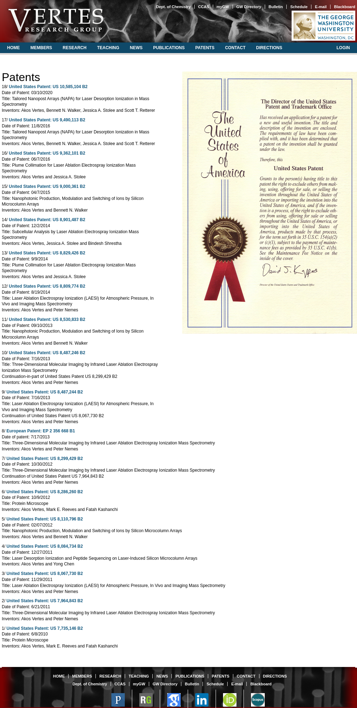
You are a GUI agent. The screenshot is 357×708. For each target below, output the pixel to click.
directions (269, 47)
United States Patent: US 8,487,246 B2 (47, 352)
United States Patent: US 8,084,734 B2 (44, 546)
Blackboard (344, 7)
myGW (223, 7)
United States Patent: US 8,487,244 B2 (44, 392)
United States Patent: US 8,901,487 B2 (47, 219)
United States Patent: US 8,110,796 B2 (44, 519)
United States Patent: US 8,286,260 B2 (44, 491)
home (13, 47)
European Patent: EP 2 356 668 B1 (40, 430)
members (41, 47)
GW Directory (248, 7)
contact (235, 47)
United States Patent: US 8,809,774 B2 (47, 286)
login (343, 47)
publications (169, 47)
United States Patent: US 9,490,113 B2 (47, 119)
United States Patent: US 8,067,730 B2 (44, 573)
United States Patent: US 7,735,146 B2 (44, 628)
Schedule (299, 7)
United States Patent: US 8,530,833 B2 (47, 319)
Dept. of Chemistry (173, 7)
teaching (108, 47)
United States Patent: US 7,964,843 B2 (44, 600)
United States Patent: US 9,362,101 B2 (47, 153)
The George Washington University (323, 26)
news (136, 47)
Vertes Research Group (55, 20)
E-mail (321, 7)
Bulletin (276, 7)
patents (204, 47)
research (74, 47)
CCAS (203, 7)
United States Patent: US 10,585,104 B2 (48, 86)
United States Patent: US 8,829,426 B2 (47, 253)
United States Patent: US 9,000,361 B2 (47, 186)
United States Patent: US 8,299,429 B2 (44, 458)
